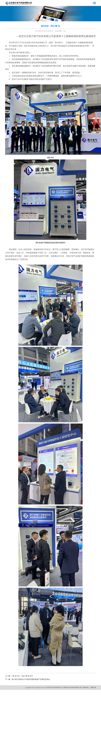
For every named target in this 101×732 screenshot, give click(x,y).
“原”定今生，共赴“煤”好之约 (22, 676)
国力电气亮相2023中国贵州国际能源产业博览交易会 (31, 679)
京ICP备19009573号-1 (76, 687)
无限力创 (93, 687)
